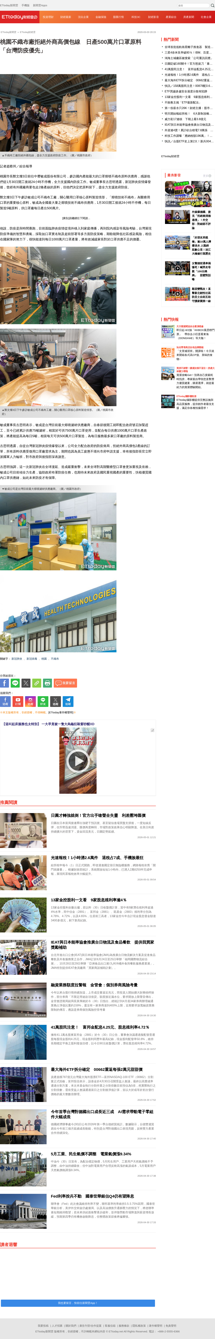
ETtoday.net (116, 1331)
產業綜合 (171, 16)
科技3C (136, 16)
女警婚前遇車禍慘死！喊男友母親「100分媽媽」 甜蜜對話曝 (201, 271)
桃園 (44, 658)
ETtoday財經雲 (170, 156)
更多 (207, 175)
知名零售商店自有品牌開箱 (189, 347)
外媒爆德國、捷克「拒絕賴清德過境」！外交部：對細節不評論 (201, 219)
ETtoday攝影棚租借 (186, 396)
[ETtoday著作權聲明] (60, 712)
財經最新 (65, 16)
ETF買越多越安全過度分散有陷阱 (186, 91)
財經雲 (19, 17)
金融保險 (100, 16)
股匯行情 (118, 16)
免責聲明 (171, 1325)
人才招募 (57, 1325)
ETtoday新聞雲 (9, 2)
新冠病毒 (32, 658)
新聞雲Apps (40, 2)
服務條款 (124, 1325)
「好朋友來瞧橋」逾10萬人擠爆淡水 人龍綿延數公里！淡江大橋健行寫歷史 (201, 245)
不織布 (55, 658)
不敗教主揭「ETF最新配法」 (183, 102)
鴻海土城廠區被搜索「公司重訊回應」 (189, 58)
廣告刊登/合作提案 (90, 1325)
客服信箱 (110, 1325)
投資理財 (48, 16)
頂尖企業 (83, 16)
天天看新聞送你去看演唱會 (189, 326)
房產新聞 (188, 16)
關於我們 (71, 1325)
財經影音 (153, 16)
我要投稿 (43, 1325)
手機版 (26, 2)
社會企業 (206, 16)
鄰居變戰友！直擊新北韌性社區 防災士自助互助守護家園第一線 (201, 295)
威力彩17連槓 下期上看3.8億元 (185, 119)
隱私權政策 (139, 1325)
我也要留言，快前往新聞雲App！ (78, 1302)
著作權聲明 (155, 1325)
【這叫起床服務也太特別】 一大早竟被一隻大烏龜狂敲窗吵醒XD (48, 724)
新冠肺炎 (16, 658)
